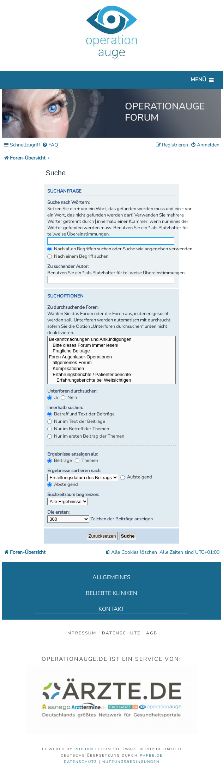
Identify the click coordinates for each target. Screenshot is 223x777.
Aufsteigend (136, 477)
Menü (198, 79)
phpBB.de (151, 755)
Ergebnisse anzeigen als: (72, 454)
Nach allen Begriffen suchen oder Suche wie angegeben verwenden (119, 249)
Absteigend (62, 484)
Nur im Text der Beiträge (76, 421)
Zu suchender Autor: (68, 266)
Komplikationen (111, 369)
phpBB (82, 749)
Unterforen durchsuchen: (72, 391)
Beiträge (59, 460)
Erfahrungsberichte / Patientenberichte (111, 375)
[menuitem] (50, 145)
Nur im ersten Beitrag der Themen (85, 436)
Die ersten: (58, 512)
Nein (69, 397)
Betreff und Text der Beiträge (81, 414)
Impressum (81, 633)
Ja (52, 397)
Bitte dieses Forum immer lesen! (111, 346)
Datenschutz (121, 633)
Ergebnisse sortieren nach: (74, 471)
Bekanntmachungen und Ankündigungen (111, 340)
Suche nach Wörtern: (68, 202)
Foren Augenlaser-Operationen (111, 357)
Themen (86, 460)
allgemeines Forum (111, 363)
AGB (151, 633)
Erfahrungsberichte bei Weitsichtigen (111, 380)
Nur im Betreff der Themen (78, 429)
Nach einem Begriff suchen (77, 256)
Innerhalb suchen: (65, 408)
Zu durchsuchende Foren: (72, 307)
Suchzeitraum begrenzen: (73, 494)
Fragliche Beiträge (111, 351)
